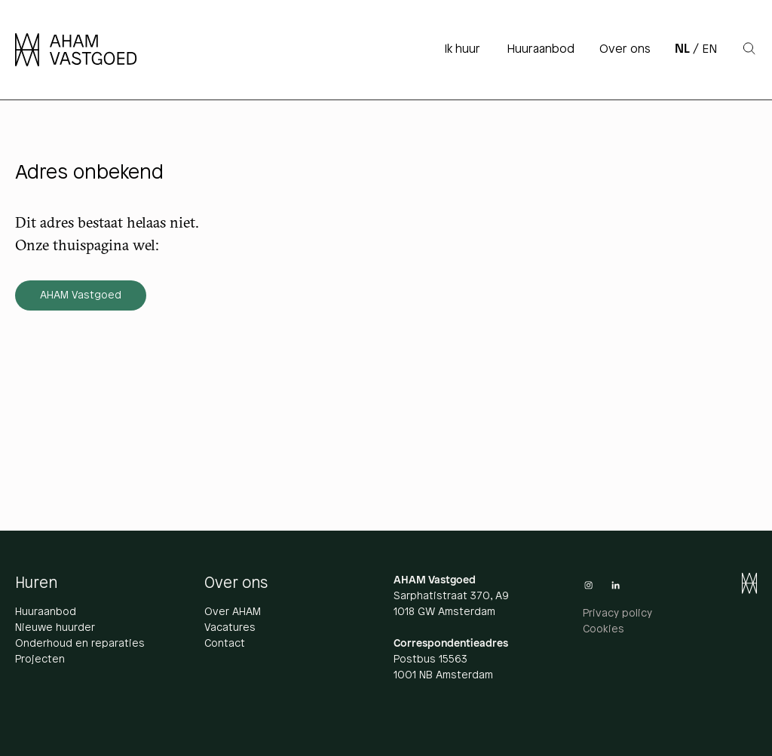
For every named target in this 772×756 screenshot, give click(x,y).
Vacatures (230, 628)
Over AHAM (232, 612)
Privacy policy (617, 614)
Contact (224, 644)
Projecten (40, 660)
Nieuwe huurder (55, 628)
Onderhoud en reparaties (80, 644)
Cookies (603, 629)
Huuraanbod (45, 612)
